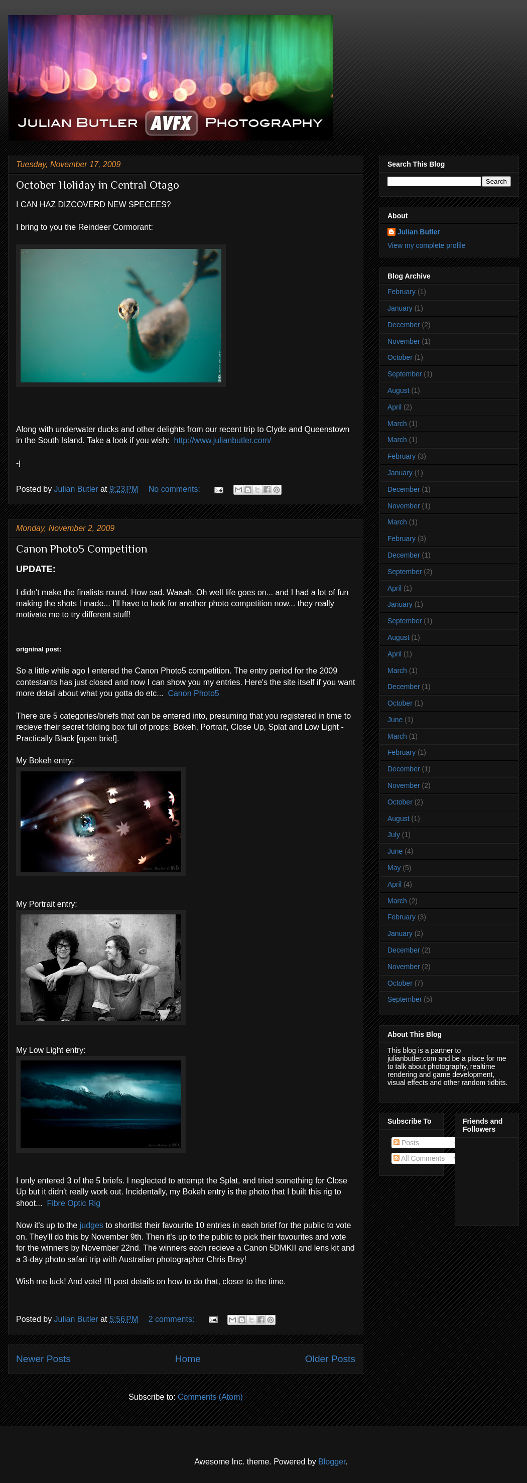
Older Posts (330, 1359)
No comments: (176, 489)
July (393, 835)
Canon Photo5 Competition (81, 549)
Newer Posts (43, 1359)
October (400, 357)
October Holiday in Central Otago (97, 185)
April (394, 407)
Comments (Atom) (210, 1397)
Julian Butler (419, 232)
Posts (406, 1143)
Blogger (331, 1461)
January (400, 308)
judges (91, 1225)
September (404, 374)
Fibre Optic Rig (73, 1203)
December (403, 325)
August (398, 390)
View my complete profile (426, 245)
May (394, 868)
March (397, 424)
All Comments (419, 1158)
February (401, 292)
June (395, 720)
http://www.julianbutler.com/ (223, 440)
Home (188, 1359)
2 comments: (173, 1319)
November (403, 341)
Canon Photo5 (193, 693)
